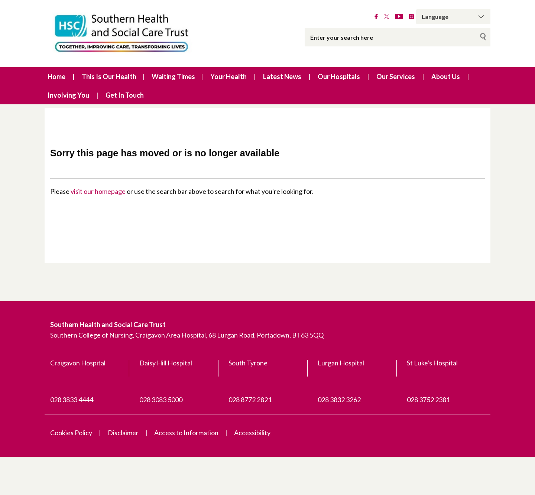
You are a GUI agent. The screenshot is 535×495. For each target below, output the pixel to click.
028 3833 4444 (71, 399)
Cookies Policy (71, 433)
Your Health (228, 76)
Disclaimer (123, 433)
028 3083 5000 (160, 399)
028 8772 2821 (250, 399)
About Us (445, 76)
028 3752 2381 (428, 399)
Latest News (282, 76)
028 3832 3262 (339, 399)
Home (56, 76)
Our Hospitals (339, 76)
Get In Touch (125, 95)
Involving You (68, 95)
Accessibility (252, 433)
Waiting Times (173, 76)
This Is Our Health (109, 76)
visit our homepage (98, 191)
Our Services (395, 76)
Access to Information (186, 433)
